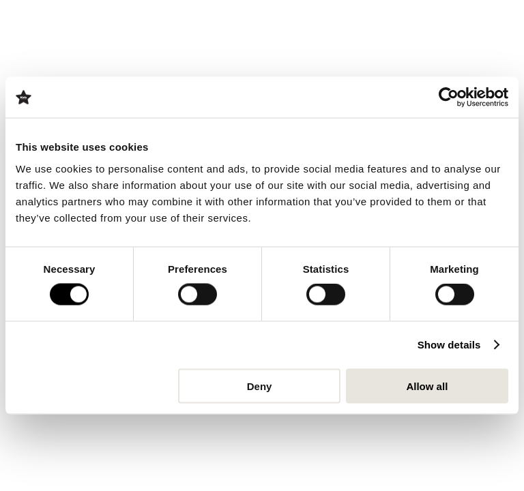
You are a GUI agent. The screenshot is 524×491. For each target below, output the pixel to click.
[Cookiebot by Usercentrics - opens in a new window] (448, 97)
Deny (259, 385)
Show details (449, 345)
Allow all (427, 385)
